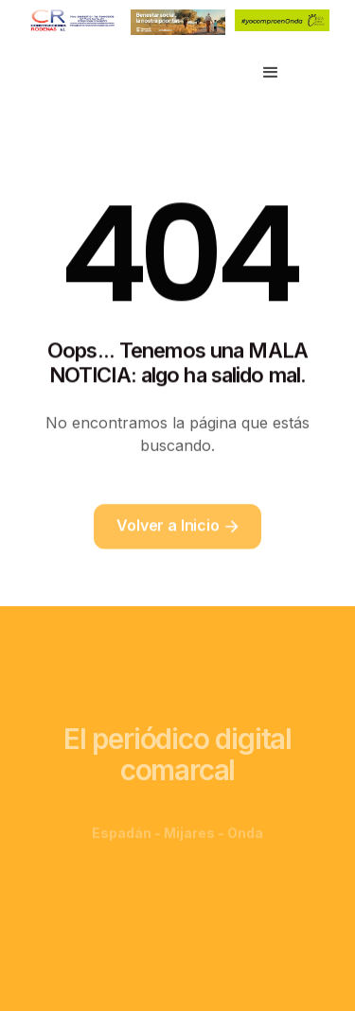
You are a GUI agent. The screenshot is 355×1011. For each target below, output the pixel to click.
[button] (270, 72)
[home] (100, 72)
